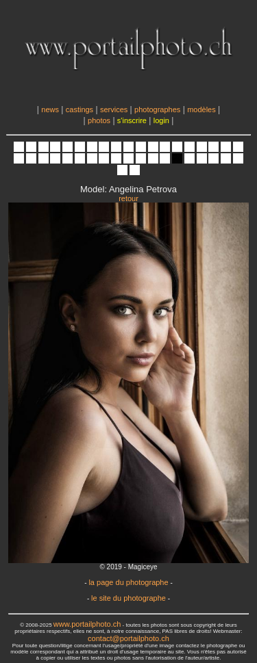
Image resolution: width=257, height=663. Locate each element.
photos (99, 120)
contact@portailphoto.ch (128, 638)
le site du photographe (128, 598)
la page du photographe (128, 582)
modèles (201, 109)
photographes (157, 109)
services (113, 109)
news (50, 109)
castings (79, 109)
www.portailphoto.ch (87, 624)
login (161, 120)
